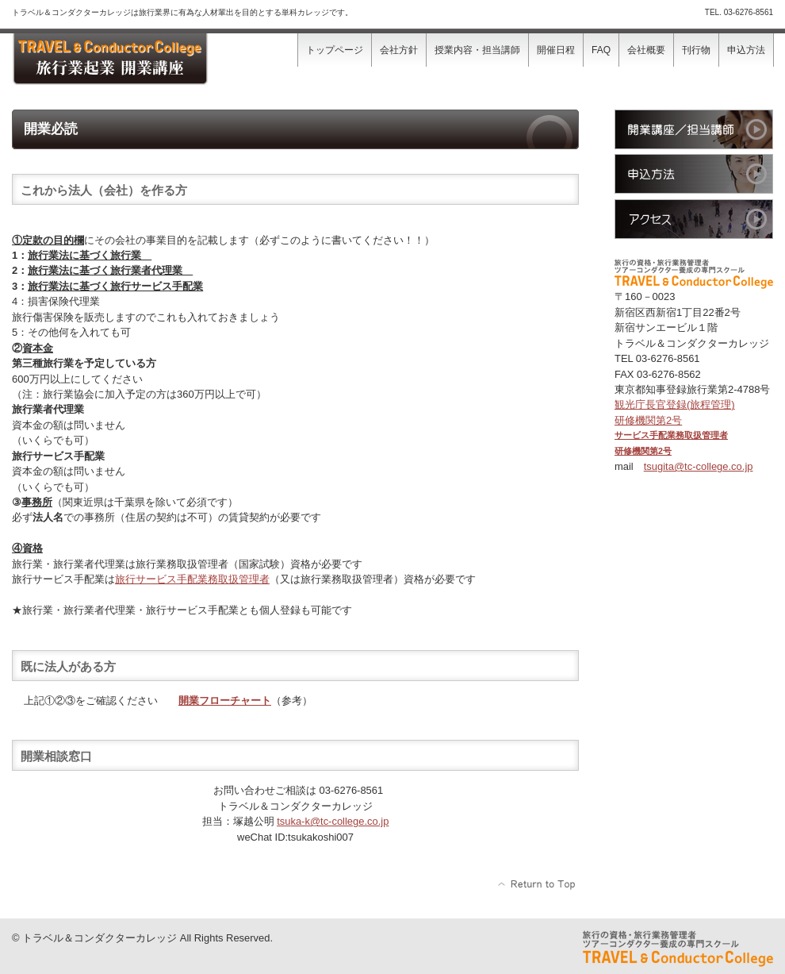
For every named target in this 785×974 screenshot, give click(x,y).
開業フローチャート (224, 700)
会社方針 (399, 50)
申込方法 (746, 50)
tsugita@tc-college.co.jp (698, 466)
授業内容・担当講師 (477, 50)
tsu (333, 821)
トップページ (334, 50)
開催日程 (556, 50)
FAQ (601, 50)
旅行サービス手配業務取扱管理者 (192, 579)
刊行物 (696, 50)
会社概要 (646, 50)
